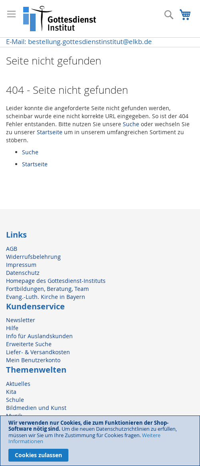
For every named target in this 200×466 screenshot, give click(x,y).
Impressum (21, 264)
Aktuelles (18, 383)
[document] (100, 441)
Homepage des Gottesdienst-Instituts (56, 280)
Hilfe (12, 328)
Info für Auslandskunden (39, 336)
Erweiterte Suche (29, 344)
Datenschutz (23, 272)
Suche (131, 124)
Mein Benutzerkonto (33, 360)
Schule (15, 399)
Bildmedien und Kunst (36, 408)
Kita (11, 391)
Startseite (49, 132)
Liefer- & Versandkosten (38, 352)
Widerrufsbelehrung (33, 256)
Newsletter (20, 320)
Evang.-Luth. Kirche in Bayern (45, 297)
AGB (11, 248)
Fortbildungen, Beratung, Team (47, 289)
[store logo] (60, 18)
